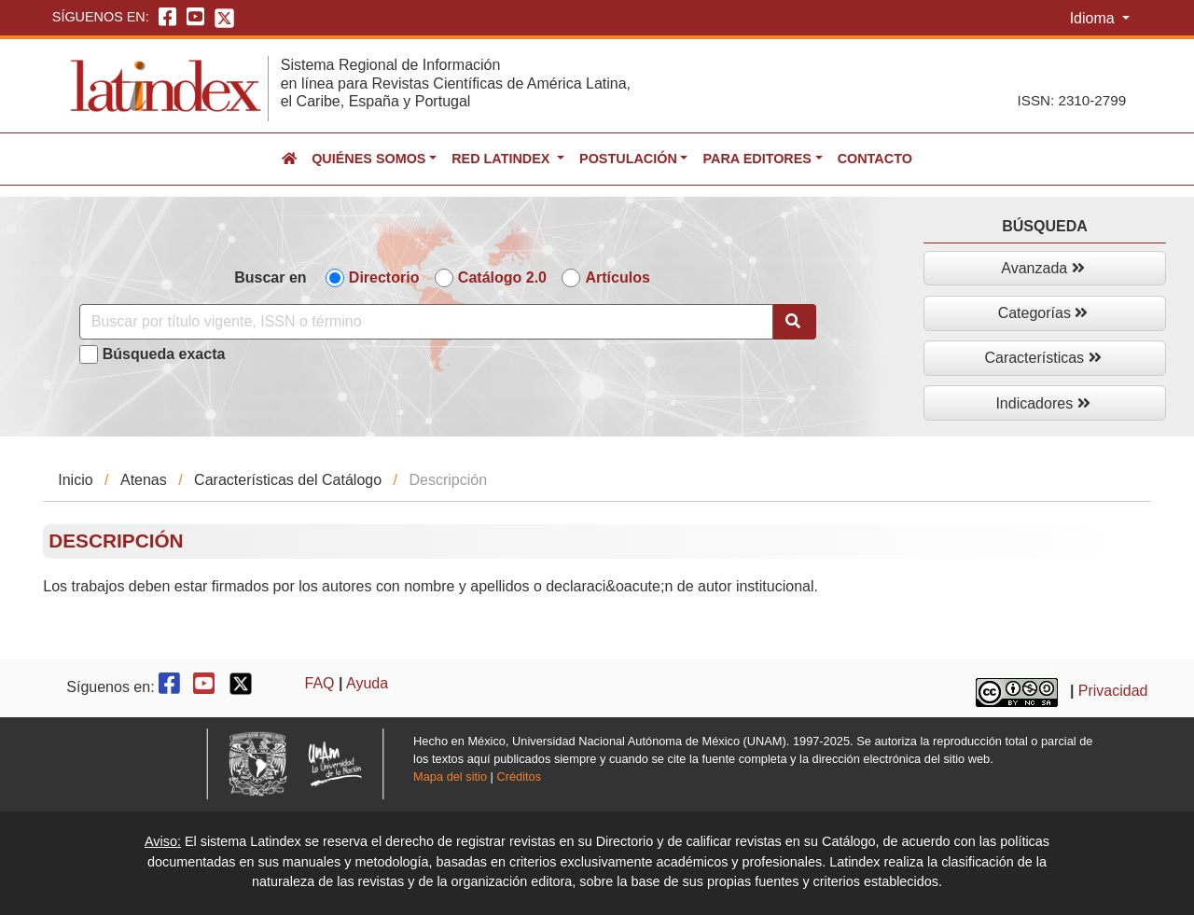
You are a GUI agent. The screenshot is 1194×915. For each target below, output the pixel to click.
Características (1042, 358)
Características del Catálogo (288, 480)
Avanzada (1042, 268)
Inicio (75, 480)
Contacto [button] (875, 158)
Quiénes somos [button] (368, 158)
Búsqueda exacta (164, 354)
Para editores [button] (756, 158)
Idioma (1094, 18)
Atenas (143, 480)
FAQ (320, 683)
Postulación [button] (628, 158)
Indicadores (1042, 403)
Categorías (1043, 313)
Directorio (384, 277)
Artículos (617, 277)
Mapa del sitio (450, 776)
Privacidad (1113, 691)
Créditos (518, 776)
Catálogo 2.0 (502, 277)
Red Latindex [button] (502, 158)
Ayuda (367, 683)
